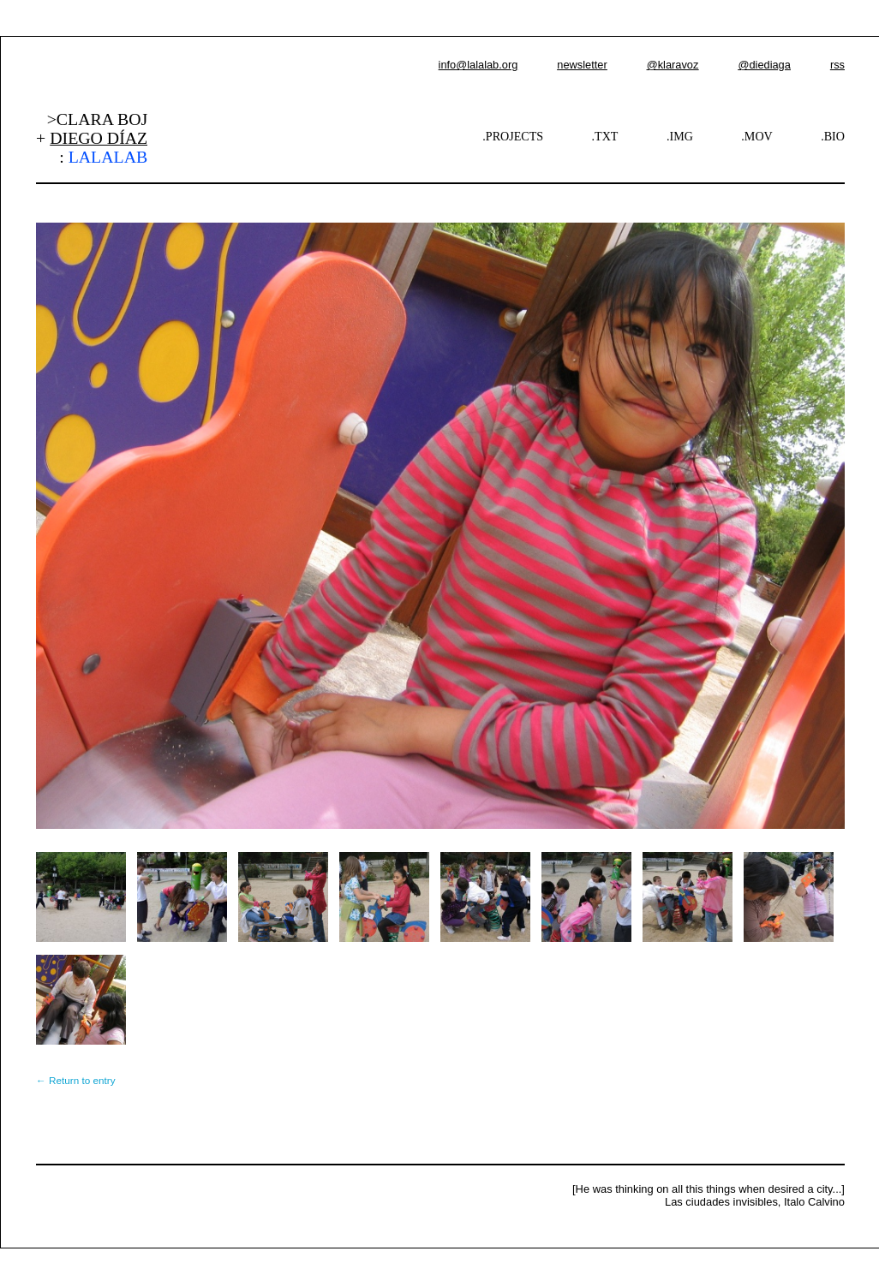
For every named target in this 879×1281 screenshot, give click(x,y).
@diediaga (764, 64)
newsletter (582, 64)
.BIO (833, 136)
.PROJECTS (512, 136)
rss (837, 64)
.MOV (756, 136)
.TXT (605, 136)
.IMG (680, 136)
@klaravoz (673, 64)
